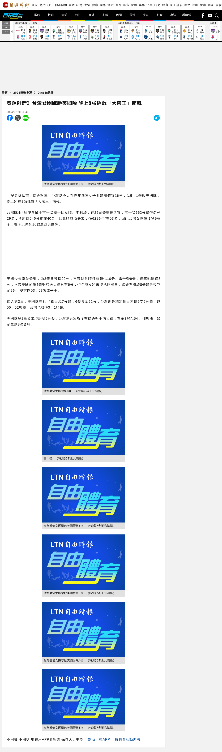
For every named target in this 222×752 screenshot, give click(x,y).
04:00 (215, 32)
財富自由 (61, 5)
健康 (95, 5)
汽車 (150, 5)
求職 (219, 5)
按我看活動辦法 (127, 739)
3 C (172, 5)
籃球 (64, 15)
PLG (6, 31)
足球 (105, 15)
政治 (50, 5)
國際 (103, 5)
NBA (6, 23)
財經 (134, 5)
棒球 (51, 15)
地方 (111, 5)
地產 (211, 5)
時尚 (157, 5)
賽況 (146, 15)
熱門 (43, 5)
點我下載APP (99, 739)
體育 (165, 5)
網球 (92, 15)
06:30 (148, 32)
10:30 (200, 32)
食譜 (203, 5)
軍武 (72, 5)
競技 (78, 15)
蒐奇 (118, 5)
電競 (132, 15)
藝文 (187, 5)
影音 (126, 5)
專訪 (173, 15)
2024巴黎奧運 (23, 92)
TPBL (6, 27)
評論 (180, 5)
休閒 (119, 15)
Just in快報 (46, 92)
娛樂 (142, 5)
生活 (87, 5)
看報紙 (186, 15)
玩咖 (195, 5)
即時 (35, 5)
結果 (20, 32)
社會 (79, 5)
